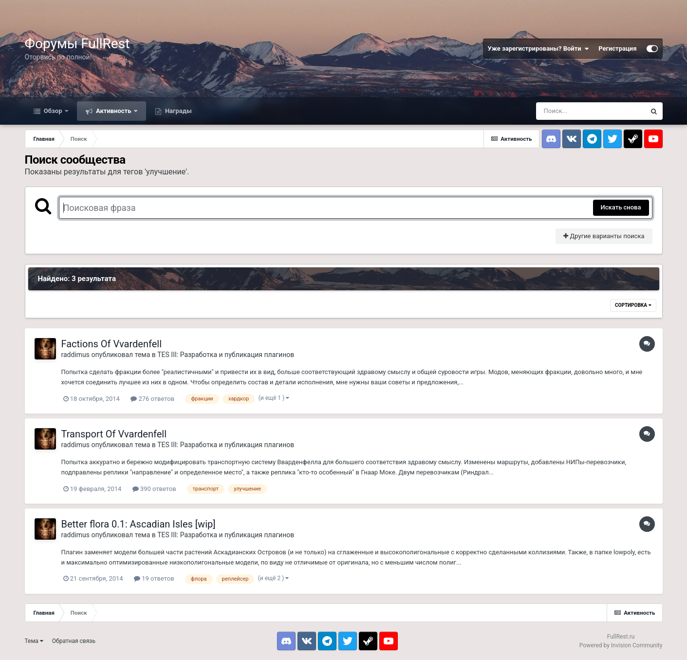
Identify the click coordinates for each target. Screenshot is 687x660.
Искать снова (621, 207)
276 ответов (152, 398)
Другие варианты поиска (603, 236)
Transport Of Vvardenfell (114, 434)
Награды (178, 110)
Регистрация (617, 48)
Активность (113, 110)
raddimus (75, 354)
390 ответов (154, 488)
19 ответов (154, 578)
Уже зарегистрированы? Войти (538, 48)
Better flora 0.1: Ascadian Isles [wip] (138, 524)
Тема (34, 641)
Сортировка (633, 305)
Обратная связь (73, 641)
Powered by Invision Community (621, 645)
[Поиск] (590, 111)
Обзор (53, 110)
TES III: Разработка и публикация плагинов (225, 354)
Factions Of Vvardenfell (111, 344)
